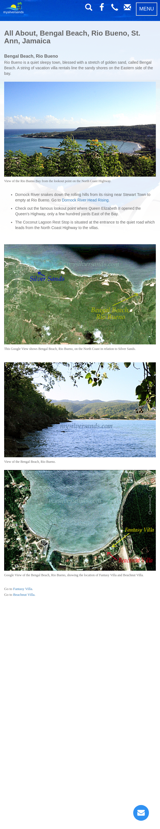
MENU (146, 9)
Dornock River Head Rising (85, 200)
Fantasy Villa (22, 589)
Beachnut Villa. (24, 594)
